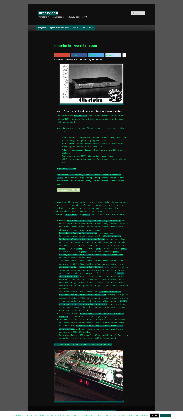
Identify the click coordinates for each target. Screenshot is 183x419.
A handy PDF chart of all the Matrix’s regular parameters (91, 254)
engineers (71, 214)
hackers (86, 214)
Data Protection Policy (77, 410)
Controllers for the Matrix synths (78, 232)
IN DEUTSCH (88, 28)
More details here (66, 168)
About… (76, 28)
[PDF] (62, 248)
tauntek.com (80, 115)
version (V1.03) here (91, 266)
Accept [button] (155, 415)
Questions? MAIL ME (68, 189)
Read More (165, 415)
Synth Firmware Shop (59, 28)
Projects (42, 28)
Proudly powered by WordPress (103, 410)
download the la (67, 266)
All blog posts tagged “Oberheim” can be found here (83, 344)
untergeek (48, 13)
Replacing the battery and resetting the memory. (94, 220)
